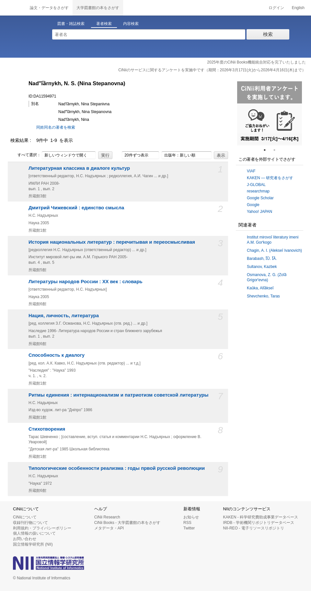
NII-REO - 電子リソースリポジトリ (253, 528)
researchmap (258, 191)
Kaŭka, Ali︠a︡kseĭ (260, 288)
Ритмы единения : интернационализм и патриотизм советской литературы (119, 395)
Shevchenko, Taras (263, 296)
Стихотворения (47, 429)
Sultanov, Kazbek (262, 266)
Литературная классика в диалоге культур (79, 168)
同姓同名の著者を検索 (55, 127)
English (298, 8)
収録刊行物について (30, 522)
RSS (187, 522)
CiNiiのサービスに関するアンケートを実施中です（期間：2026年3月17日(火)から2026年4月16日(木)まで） (212, 70)
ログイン (276, 8)
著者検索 (104, 23)
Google (253, 205)
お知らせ (191, 517)
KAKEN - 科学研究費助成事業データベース (260, 517)
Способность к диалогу (57, 355)
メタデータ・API (109, 528)
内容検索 (131, 23)
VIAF (251, 171)
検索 (268, 34)
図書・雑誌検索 (71, 23)
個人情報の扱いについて (34, 533)
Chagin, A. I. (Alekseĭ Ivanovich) (274, 250)
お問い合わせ (24, 539)
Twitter (189, 528)
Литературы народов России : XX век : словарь (86, 281)
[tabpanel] (270, 113)
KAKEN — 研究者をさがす (270, 178)
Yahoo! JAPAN (259, 211)
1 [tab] (267, 150)
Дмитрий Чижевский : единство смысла (76, 207)
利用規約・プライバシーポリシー (42, 528)
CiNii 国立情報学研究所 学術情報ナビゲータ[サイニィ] (13, 8)
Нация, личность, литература (64, 315)
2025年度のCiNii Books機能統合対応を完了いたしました (256, 62)
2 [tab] (277, 150)
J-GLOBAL (256, 184)
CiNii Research (107, 517)
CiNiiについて (25, 517)
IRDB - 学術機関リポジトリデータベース (258, 522)
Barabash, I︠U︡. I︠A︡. (262, 258)
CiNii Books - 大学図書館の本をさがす (127, 522)
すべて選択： (25, 155)
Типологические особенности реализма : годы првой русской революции (117, 468)
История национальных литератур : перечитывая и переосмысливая (112, 242)
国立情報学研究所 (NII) (33, 544)
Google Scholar (260, 198)
